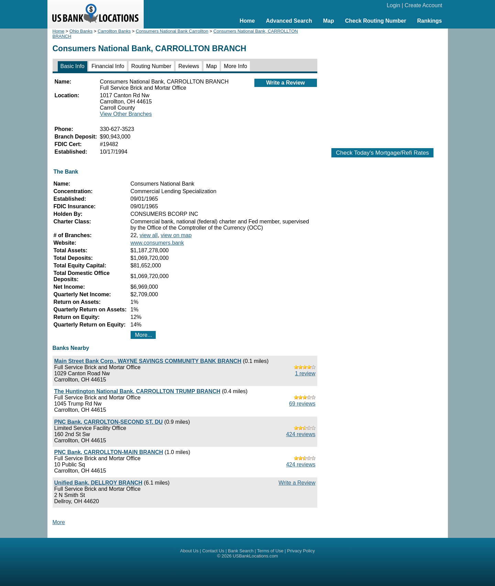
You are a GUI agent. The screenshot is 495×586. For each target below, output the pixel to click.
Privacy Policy (301, 550)
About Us (189, 550)
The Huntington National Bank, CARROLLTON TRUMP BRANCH (137, 391)
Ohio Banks (80, 31)
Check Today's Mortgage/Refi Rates (382, 153)
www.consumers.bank (157, 243)
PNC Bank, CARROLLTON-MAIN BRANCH (108, 452)
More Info (235, 66)
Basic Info (72, 66)
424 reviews (300, 434)
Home (247, 21)
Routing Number (151, 66)
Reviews (188, 66)
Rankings (429, 21)
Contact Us (213, 550)
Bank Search (240, 550)
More (59, 522)
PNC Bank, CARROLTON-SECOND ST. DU (108, 422)
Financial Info (107, 66)
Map (328, 21)
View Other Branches (126, 114)
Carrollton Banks (114, 31)
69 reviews (302, 404)
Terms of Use (270, 550)
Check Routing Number (375, 21)
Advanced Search (289, 21)
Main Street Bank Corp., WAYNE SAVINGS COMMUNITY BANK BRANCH (148, 361)
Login (393, 5)
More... (143, 335)
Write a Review (285, 83)
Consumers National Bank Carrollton (172, 31)
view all (148, 235)
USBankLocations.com (255, 556)
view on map (176, 235)
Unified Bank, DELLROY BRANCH (98, 483)
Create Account (423, 5)
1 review (305, 373)
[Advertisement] (382, 85)
